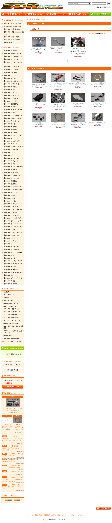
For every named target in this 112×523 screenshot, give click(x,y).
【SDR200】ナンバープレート (12, 189)
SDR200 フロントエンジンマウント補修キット (12, 404)
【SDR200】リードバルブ (11, 269)
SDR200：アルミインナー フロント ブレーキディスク (58, 101)
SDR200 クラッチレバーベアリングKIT (78, 44)
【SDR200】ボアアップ (10, 238)
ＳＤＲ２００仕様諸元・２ (11, 315)
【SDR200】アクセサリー (11, 59)
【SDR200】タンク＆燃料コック (13, 167)
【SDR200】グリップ (10, 112)
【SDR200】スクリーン (10, 138)
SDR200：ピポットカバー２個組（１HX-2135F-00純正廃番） (78, 120)
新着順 (104, 33)
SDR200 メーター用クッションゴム (97, 119)
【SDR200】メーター (10, 258)
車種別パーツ (7, 42)
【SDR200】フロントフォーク (12, 232)
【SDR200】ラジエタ (10, 266)
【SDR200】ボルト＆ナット (12, 246)
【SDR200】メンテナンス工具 (12, 261)
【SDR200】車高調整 (10, 127)
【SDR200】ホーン (9, 244)
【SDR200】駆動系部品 (10, 104)
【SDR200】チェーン (10, 169)
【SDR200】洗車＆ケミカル (12, 118)
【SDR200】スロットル (10, 161)
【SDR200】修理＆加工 (10, 284)
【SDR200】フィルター (10, 204)
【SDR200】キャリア (10, 101)
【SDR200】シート (9, 124)
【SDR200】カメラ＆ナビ (11, 95)
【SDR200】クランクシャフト (12, 109)
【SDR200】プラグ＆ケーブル (12, 209)
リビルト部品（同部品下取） (12, 26)
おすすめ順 (92, 33)
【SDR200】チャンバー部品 (12, 175)
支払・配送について (9, 294)
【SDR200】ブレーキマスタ (12, 227)
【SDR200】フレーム (10, 229)
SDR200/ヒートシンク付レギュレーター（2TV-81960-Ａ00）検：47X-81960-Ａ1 (13, 479)
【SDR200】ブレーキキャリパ (12, 215)
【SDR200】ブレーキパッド (12, 221)
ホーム (29, 19)
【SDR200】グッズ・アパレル (12, 278)
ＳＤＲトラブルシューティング (13, 320)
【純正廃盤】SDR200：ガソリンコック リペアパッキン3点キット (12, 448)
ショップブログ (8, 300)
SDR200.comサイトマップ (11, 303)
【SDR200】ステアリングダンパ (13, 147)
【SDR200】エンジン (10, 78)
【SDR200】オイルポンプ (11, 84)
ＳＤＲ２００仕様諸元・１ (11, 312)
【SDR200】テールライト (11, 178)
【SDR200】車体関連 (10, 129)
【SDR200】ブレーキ (10, 212)
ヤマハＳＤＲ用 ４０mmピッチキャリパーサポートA (38, 80)
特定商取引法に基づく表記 (52, 515)
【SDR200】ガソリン (10, 92)
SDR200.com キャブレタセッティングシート (13, 332)
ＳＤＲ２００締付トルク (11, 317)
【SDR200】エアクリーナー (12, 75)
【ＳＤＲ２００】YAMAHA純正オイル (13, 33)
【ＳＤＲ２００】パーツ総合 (12, 23)
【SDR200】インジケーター (12, 67)
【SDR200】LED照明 (10, 72)
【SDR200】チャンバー (10, 172)
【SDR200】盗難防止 (10, 184)
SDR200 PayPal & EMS (10, 323)
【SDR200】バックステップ (12, 195)
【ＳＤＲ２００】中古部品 (11, 40)
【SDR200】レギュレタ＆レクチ (13, 272)
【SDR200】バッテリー (10, 198)
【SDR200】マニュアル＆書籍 (12, 252)
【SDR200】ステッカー (10, 149)
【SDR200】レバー (9, 275)
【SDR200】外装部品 (10, 87)
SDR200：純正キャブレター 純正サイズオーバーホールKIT (12, 487)
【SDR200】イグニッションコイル (13, 63)
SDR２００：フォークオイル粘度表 (13, 327)
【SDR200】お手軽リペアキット (13, 53)
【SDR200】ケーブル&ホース (12, 115)
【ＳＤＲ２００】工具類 (11, 37)
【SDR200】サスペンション (12, 121)
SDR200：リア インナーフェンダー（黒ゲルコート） (38, 100)
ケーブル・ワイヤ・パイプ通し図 (13, 342)
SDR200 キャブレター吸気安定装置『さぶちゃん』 (7, 423)
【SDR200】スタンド (10, 144)
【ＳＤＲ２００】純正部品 (11, 29)
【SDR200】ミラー (9, 255)
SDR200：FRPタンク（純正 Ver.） (78, 99)
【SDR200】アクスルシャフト (12, 56)
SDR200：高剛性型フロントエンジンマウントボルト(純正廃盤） (77, 80)
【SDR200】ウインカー (10, 69)
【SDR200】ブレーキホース (12, 224)
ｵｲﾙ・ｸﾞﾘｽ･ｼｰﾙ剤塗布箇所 (11, 338)
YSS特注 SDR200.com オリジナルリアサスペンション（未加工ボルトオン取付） (58, 81)
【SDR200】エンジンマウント (12, 81)
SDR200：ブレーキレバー (58, 42)
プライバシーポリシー (69, 515)
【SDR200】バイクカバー (11, 192)
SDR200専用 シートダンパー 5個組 (38, 119)
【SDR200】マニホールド (11, 249)
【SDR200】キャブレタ (10, 98)
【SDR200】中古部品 (10, 50)
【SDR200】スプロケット (11, 158)
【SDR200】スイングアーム (12, 135)
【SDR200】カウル (9, 90)
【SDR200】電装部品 (10, 181)
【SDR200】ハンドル (10, 201)
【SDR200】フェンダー (10, 206)
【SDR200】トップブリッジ (12, 187)
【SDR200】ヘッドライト (11, 235)
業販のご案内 (7, 335)
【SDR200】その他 (9, 281)
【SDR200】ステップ (10, 152)
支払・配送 (38, 515)
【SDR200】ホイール (10, 241)
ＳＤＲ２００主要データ (11, 309)
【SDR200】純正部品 (10, 132)
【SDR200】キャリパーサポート (13, 218)
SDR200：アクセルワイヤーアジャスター (97, 99)
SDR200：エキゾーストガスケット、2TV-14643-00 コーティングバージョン (17, 424)
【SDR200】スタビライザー (12, 141)
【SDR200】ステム (9, 155)
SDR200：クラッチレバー (39, 43)
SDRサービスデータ (9, 306)
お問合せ (6, 297)
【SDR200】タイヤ (9, 164)
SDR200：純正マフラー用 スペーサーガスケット (97, 79)
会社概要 (6, 292)
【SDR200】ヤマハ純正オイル (12, 264)
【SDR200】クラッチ (10, 107)
